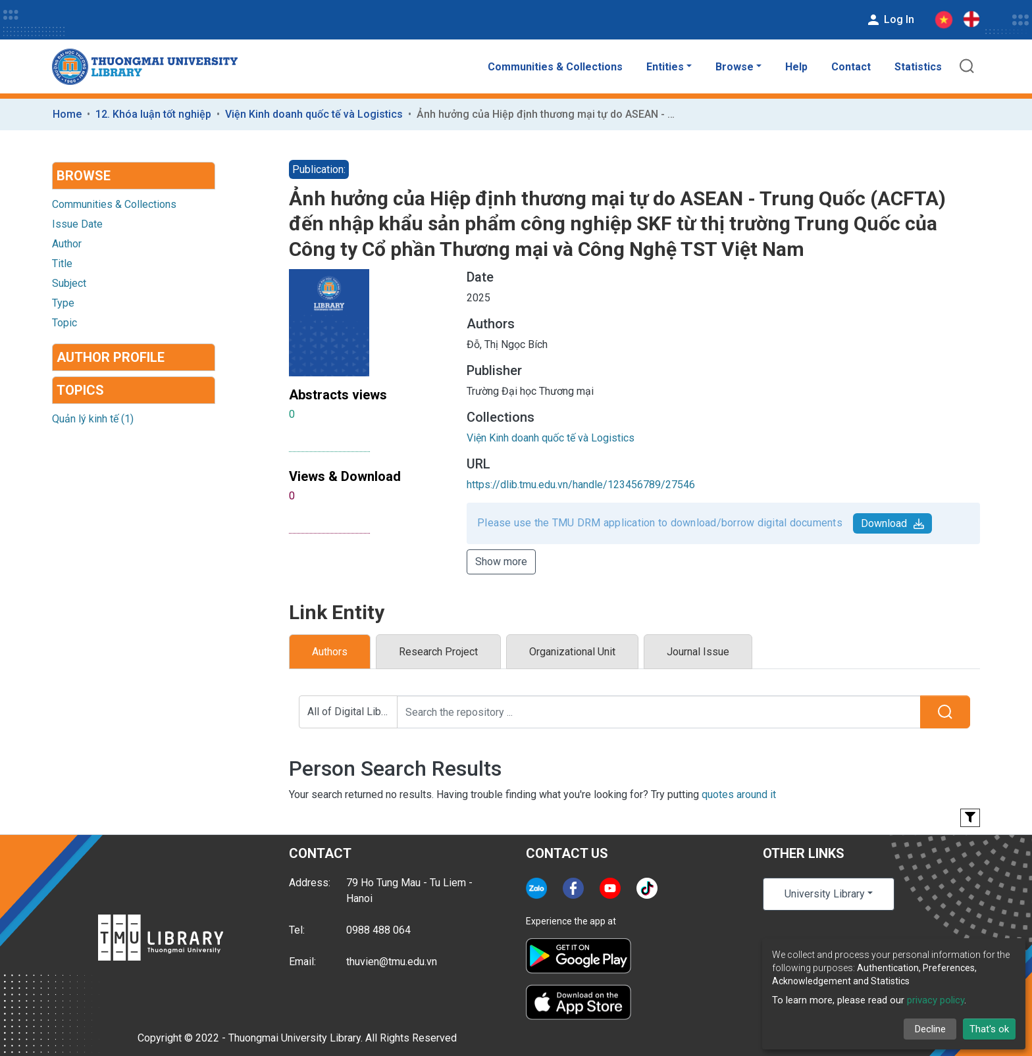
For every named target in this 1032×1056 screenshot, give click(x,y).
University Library (825, 894)
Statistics (918, 67)
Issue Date (77, 224)
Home (67, 114)
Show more (501, 561)
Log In (889, 20)
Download (892, 523)
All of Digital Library (352, 711)
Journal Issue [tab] (698, 651)
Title (62, 263)
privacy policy (935, 1000)
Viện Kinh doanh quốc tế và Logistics (314, 114)
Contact (851, 67)
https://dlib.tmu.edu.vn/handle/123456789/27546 (581, 484)
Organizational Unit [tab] (572, 651)
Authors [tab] (330, 651)
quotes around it (739, 794)
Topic (64, 322)
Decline (930, 1029)
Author (67, 244)
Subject (69, 283)
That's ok (989, 1029)
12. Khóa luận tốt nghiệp (153, 114)
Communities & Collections (555, 67)
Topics (80, 390)
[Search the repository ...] (659, 711)
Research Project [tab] (438, 651)
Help (796, 67)
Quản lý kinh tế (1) (93, 419)
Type (63, 303)
